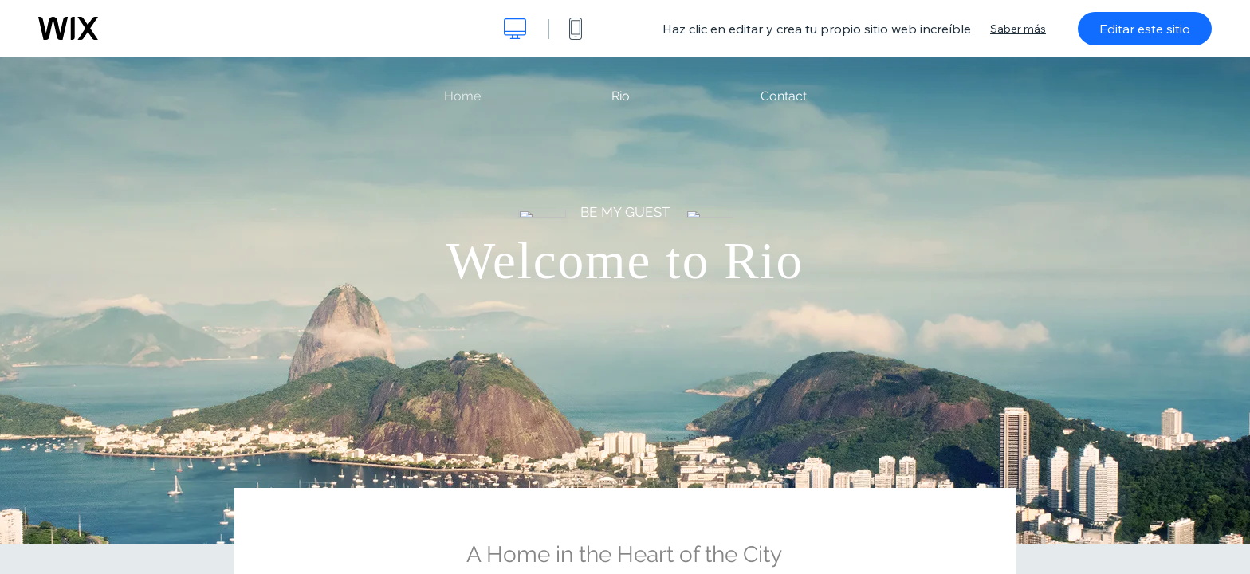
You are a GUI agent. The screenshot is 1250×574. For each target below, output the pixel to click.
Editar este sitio (1144, 29)
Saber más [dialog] (1018, 29)
